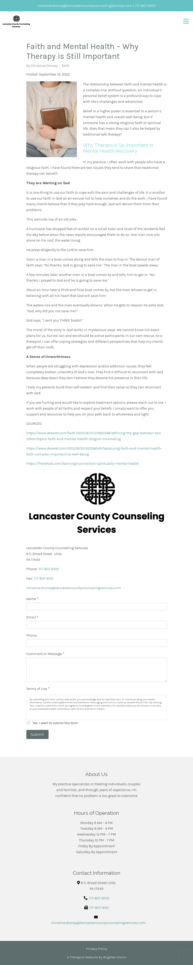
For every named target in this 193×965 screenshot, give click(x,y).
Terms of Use (38, 688)
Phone (31, 635)
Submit (37, 734)
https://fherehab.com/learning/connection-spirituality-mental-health (82, 463)
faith (66, 65)
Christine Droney (44, 65)
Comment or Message (45, 654)
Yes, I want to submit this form (55, 723)
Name (32, 599)
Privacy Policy (96, 949)
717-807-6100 (48, 569)
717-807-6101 (43, 578)
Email (32, 617)
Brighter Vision (114, 957)
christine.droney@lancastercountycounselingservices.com (73, 588)
